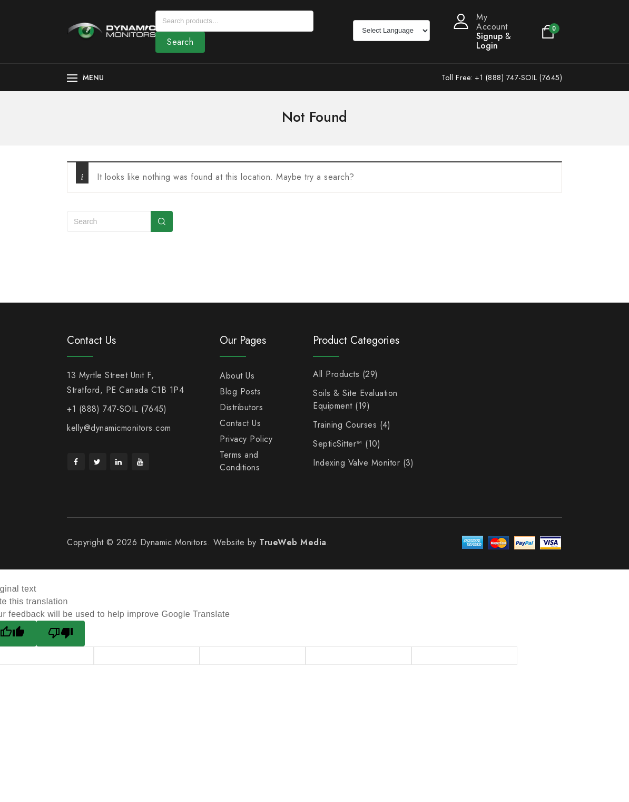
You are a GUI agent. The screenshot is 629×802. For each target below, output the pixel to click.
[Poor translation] (60, 633)
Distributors (241, 407)
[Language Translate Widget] (391, 30)
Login (487, 46)
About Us (237, 376)
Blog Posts (240, 391)
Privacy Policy (246, 439)
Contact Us (240, 423)
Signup (489, 36)
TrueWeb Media (293, 542)
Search (180, 42)
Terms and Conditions (240, 461)
